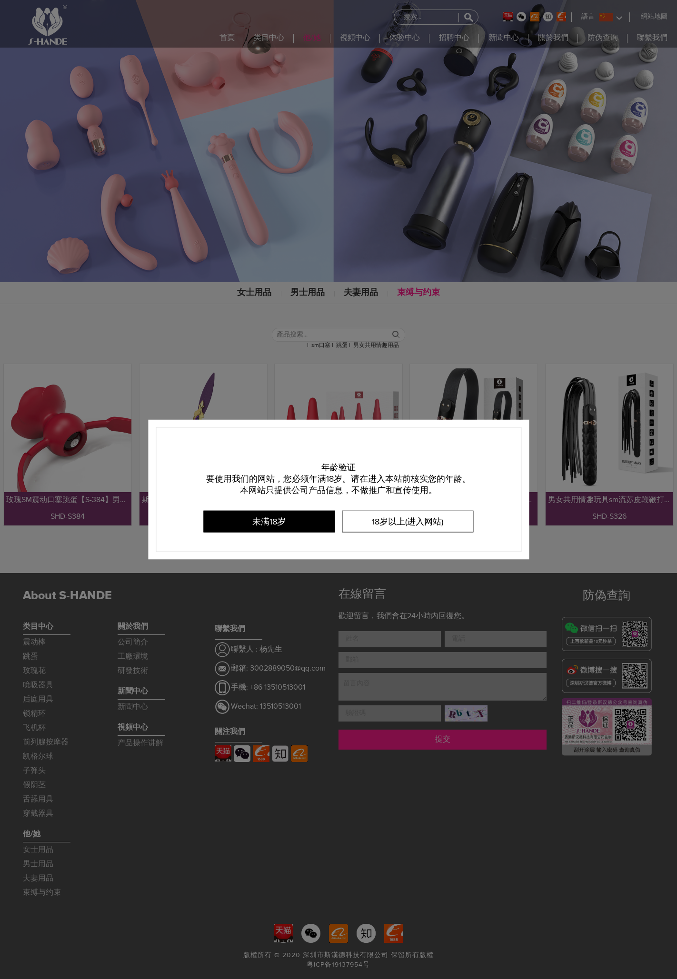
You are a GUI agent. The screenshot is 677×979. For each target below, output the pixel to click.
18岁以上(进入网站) (407, 522)
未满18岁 (269, 522)
